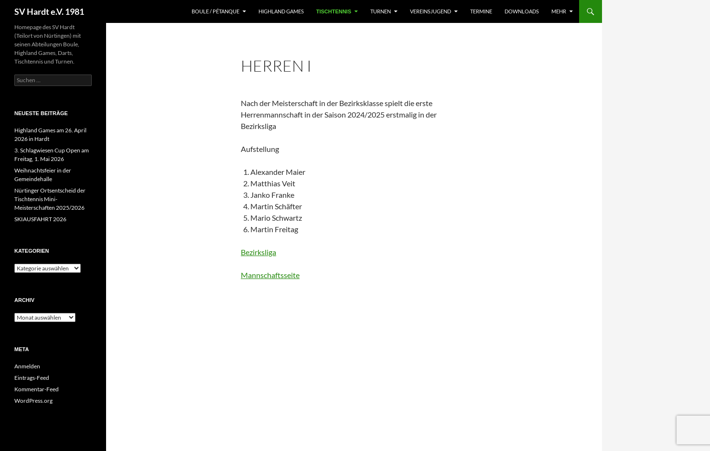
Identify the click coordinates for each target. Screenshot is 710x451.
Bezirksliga (258, 252)
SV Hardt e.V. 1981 (49, 11)
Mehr (558, 11)
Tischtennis (333, 11)
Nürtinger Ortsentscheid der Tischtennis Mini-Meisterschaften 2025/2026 (50, 199)
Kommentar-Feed (36, 389)
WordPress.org (33, 400)
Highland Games (281, 11)
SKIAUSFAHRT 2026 (40, 219)
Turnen (380, 11)
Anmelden (27, 366)
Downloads (522, 11)
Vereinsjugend (430, 11)
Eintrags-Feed (31, 377)
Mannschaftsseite (270, 274)
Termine (481, 11)
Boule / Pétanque (215, 11)
